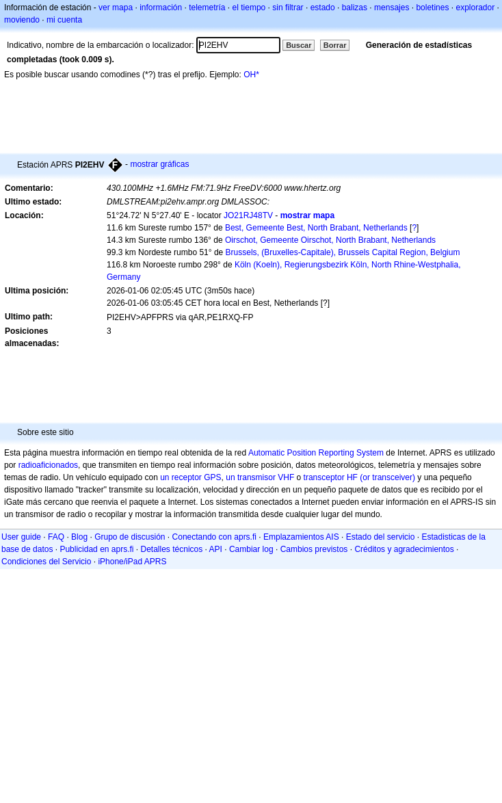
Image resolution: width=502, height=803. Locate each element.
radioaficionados (48, 465)
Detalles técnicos (172, 549)
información (161, 7)
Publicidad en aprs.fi (96, 549)
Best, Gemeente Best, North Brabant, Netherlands (316, 228)
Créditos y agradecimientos (403, 549)
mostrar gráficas (159, 164)
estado (323, 7)
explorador (474, 7)
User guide (21, 537)
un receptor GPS (190, 477)
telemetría (207, 7)
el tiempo (249, 7)
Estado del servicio (380, 537)
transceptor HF (331, 477)
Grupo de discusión (129, 537)
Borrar (335, 45)
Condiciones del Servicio (46, 561)
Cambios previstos (314, 549)
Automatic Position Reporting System (316, 453)
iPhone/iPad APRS (132, 561)
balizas (354, 7)
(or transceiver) (387, 477)
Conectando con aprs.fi (214, 537)
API (215, 549)
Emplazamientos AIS (301, 537)
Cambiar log (251, 549)
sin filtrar (287, 7)
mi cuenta (64, 20)
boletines (432, 7)
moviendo (22, 20)
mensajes (391, 7)
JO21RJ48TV (248, 215)
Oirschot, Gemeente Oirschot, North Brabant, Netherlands (330, 240)
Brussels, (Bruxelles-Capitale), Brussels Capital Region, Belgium (343, 252)
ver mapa (115, 7)
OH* (251, 74)
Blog (79, 537)
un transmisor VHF (260, 477)
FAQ (56, 537)
